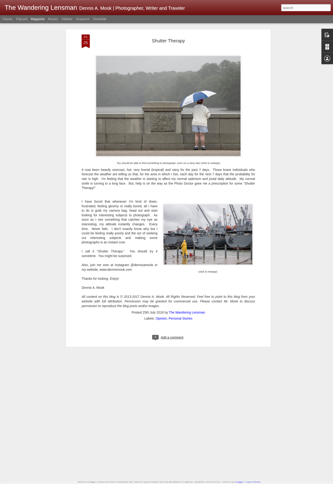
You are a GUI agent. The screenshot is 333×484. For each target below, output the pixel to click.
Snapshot (82, 19)
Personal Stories (180, 264)
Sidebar (67, 19)
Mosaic (53, 19)
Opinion (161, 264)
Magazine (38, 19)
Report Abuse (253, 481)
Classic (7, 19)
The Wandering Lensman (187, 258)
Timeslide (99, 19)
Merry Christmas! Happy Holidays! (148, 426)
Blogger (239, 481)
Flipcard (22, 19)
